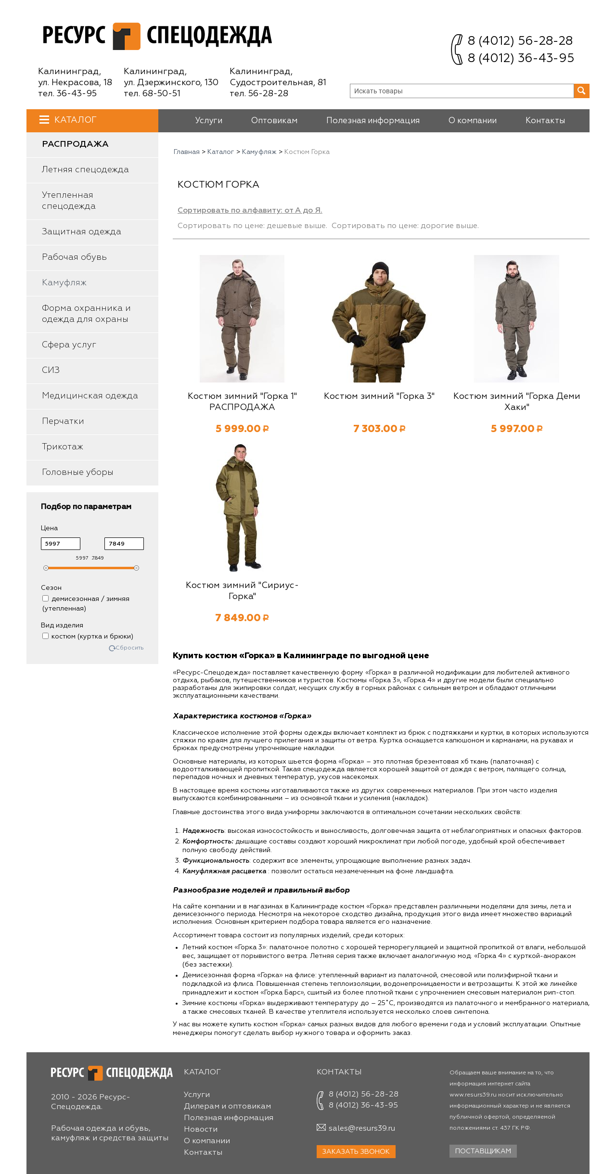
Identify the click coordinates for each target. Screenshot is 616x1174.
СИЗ (51, 370)
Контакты (545, 121)
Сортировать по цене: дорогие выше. (405, 226)
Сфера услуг (69, 345)
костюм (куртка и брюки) (87, 636)
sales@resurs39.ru (362, 1129)
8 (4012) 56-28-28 (520, 42)
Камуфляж (64, 283)
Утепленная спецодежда (69, 201)
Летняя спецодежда (85, 170)
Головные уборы (78, 472)
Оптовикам (274, 121)
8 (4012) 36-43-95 (521, 59)
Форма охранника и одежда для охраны (86, 314)
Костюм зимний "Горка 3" (379, 396)
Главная (187, 152)
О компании (473, 121)
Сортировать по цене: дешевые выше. (252, 226)
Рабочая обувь (74, 257)
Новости (201, 1130)
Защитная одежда (81, 232)
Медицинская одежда (90, 396)
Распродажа (75, 144)
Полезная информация (373, 121)
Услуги (208, 121)
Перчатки (63, 421)
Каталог (74, 120)
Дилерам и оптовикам (227, 1106)
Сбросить (130, 648)
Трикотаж (62, 447)
